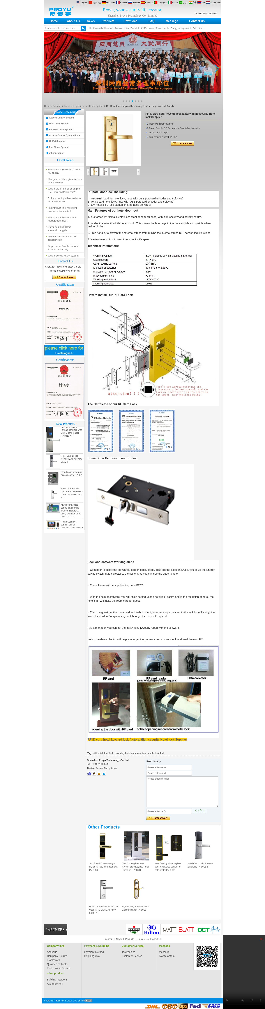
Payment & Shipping (96, 945)
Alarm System (55, 983)
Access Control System (61, 117)
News (91, 21)
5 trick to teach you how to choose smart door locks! (64, 201)
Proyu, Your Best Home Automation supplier (59, 230)
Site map (108, 939)
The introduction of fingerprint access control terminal (62, 211)
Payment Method (94, 951)
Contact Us (197, 21)
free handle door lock (153, 753)
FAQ (152, 21)
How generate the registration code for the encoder (65, 182)
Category (57, 106)
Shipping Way (92, 956)
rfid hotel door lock (103, 753)
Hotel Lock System (94, 106)
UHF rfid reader (57, 141)
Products (108, 21)
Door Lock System (73, 106)
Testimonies (128, 951)
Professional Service (58, 968)
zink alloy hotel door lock (128, 753)
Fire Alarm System (58, 147)
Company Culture (57, 956)
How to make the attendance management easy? (62, 220)
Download (130, 21)
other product (56, 153)
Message (172, 21)
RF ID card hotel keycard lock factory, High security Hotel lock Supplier (137, 739)
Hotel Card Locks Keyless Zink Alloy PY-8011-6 (72, 460)
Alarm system (167, 956)
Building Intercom (57, 979)
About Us (73, 21)
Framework (53, 960)
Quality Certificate (57, 964)
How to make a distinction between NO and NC (65, 172)
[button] (123, 101)
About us (52, 951)
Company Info (55, 945)
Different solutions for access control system (62, 239)
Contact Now (64, 277)
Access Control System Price (64, 135)
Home (54, 21)
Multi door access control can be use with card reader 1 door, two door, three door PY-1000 (71, 512)
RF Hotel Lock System (61, 129)
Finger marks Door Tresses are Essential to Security (63, 249)
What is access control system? (63, 161)
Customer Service (133, 945)
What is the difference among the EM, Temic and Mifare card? (64, 191)
